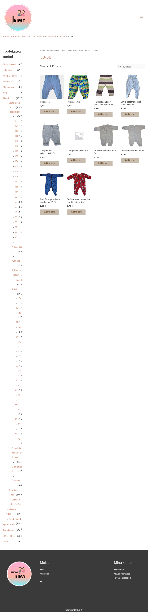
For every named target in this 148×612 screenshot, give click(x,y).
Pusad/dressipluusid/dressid (17, 449)
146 (16, 169)
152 (16, 179)
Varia (5, 535)
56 (16, 193)
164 (16, 188)
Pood (49, 50)
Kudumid (16, 256)
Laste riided (14, 102)
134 (16, 159)
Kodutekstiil (8, 81)
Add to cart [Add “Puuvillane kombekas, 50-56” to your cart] (105, 165)
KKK (42, 575)
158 (16, 183)
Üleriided (16, 476)
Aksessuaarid (9, 64)
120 (16, 139)
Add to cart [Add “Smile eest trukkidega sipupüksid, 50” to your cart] (132, 115)
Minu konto (119, 563)
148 (16, 174)
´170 (14, 119)
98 (16, 233)
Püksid (15, 288)
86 (16, 218)
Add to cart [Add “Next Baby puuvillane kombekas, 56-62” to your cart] (51, 214)
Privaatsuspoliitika (123, 572)
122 (16, 144)
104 (16, 124)
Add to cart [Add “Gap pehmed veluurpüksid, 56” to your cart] (51, 165)
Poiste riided (15, 110)
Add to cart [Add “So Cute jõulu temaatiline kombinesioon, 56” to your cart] (78, 217)
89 (16, 223)
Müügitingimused (122, 567)
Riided (6, 97)
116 (16, 134)
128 (16, 149)
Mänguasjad (9, 86)
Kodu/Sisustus (10, 75)
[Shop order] (130, 67)
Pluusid (15, 279)
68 (16, 203)
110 (16, 129)
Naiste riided (15, 513)
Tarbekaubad (9, 524)
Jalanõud (7, 70)
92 (16, 228)
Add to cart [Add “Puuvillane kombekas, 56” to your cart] (132, 165)
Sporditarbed (9, 519)
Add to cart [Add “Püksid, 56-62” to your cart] (78, 112)
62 (16, 198)
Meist (42, 563)
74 (16, 208)
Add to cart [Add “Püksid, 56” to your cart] (51, 112)
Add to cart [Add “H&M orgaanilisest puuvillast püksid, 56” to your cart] (105, 115)
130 (16, 154)
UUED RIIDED (9, 530)
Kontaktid (44, 567)
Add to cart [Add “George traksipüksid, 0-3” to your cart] (78, 162)
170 (16, 378)
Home (43, 50)
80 (16, 213)
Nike (5, 92)
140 (16, 164)
